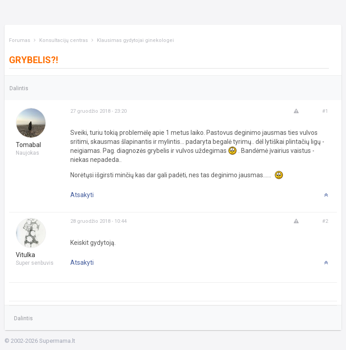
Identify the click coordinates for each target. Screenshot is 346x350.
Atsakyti (82, 194)
